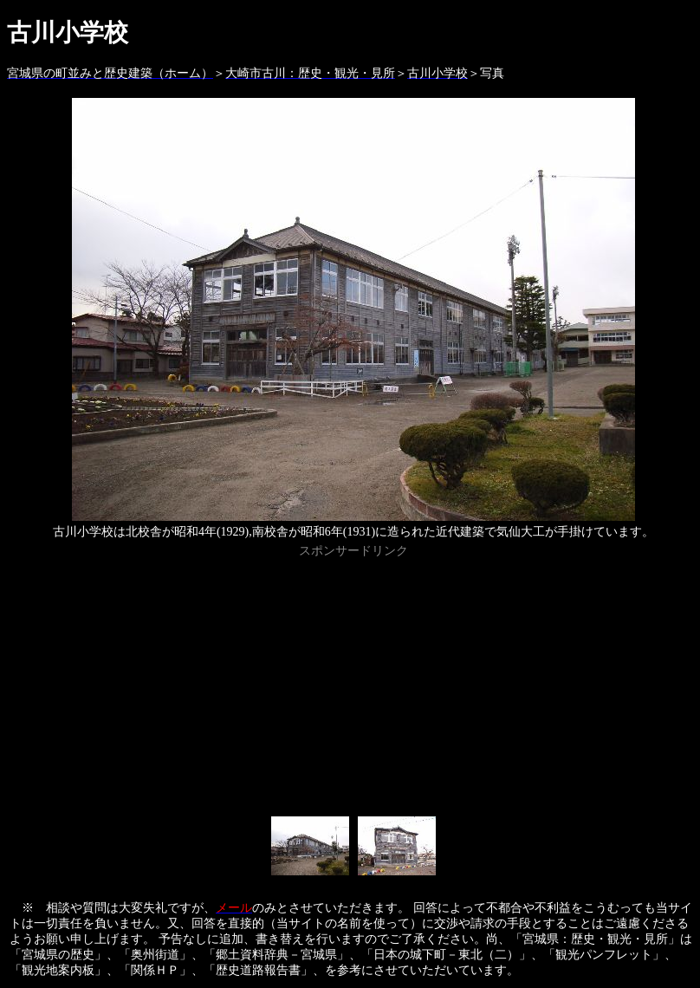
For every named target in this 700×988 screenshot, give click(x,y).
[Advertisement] (353, 683)
